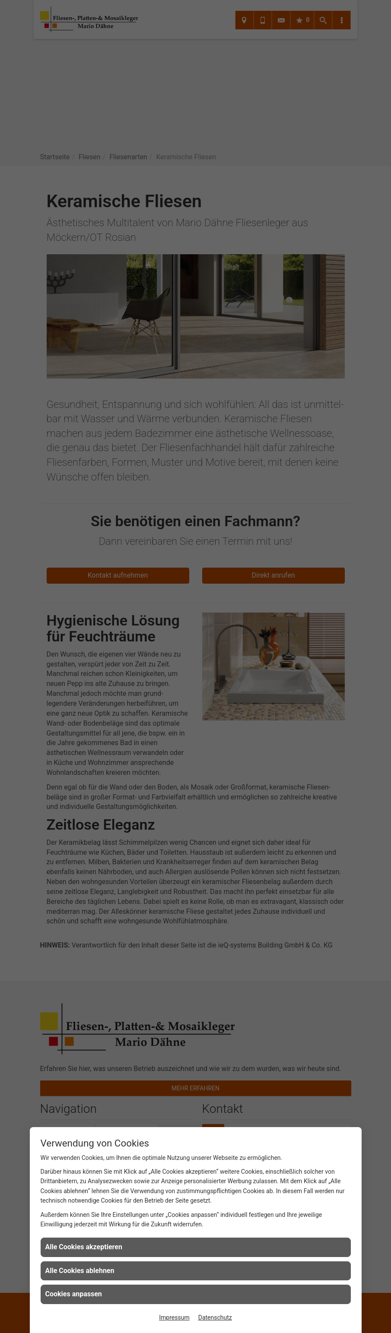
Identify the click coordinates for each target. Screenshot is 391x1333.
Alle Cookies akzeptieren (83, 1247)
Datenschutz (215, 1317)
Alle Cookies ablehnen (79, 1271)
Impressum (174, 1317)
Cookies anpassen (73, 1294)
